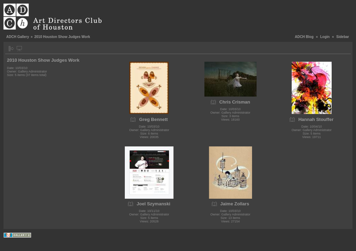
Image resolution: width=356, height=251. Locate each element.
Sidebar (342, 37)
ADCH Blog (304, 37)
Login (325, 37)
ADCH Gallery (17, 37)
